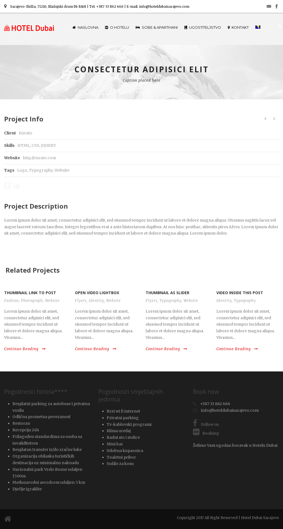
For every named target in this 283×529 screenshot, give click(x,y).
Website (61, 170)
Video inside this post (239, 292)
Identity (96, 300)
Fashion (11, 300)
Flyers (81, 300)
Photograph (32, 300)
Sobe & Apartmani (157, 27)
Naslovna (85, 27)
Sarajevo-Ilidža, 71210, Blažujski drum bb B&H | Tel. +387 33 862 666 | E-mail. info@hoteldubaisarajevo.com (96, 6)
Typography (41, 170)
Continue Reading (25, 349)
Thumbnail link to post (30, 292)
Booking (206, 433)
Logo (22, 170)
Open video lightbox (97, 292)
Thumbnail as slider (167, 292)
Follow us (206, 424)
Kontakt (238, 27)
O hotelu (117, 27)
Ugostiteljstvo (202, 27)
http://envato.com (39, 157)
